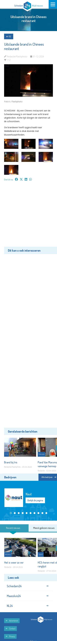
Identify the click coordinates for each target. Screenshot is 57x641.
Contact (10, 628)
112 (8, 36)
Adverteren (12, 620)
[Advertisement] (28, 216)
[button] (11, 513)
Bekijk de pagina (35, 500)
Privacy (10, 636)
